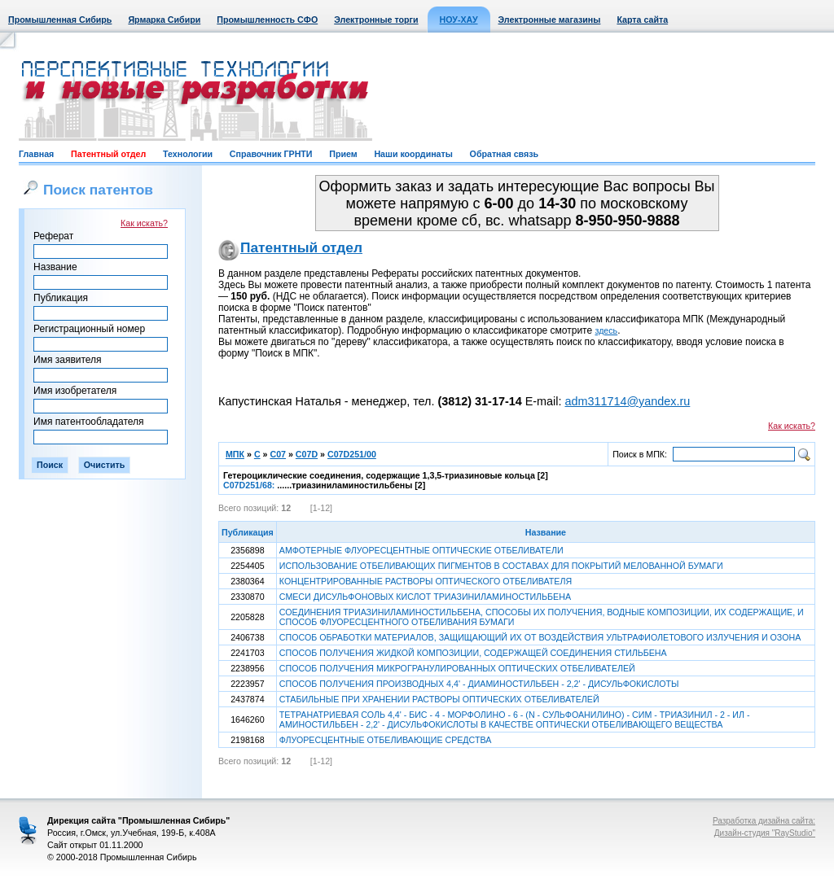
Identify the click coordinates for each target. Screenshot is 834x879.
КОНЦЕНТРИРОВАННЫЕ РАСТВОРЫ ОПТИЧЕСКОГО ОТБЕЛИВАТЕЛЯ (425, 581)
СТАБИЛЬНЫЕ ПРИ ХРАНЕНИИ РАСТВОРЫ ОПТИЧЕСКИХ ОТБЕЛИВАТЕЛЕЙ (439, 699)
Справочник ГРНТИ (271, 154)
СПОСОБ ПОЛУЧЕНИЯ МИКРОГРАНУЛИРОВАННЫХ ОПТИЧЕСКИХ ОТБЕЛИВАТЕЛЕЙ (457, 668)
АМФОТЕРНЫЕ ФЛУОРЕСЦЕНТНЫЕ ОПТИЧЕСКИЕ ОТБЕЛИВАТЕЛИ (421, 550)
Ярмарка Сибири (164, 19)
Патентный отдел (108, 154)
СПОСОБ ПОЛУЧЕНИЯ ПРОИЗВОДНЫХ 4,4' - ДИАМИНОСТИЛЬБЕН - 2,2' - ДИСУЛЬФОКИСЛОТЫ (479, 684)
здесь (606, 330)
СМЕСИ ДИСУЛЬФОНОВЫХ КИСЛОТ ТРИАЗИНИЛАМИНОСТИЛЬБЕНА (425, 596)
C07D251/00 (351, 454)
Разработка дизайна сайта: (764, 820)
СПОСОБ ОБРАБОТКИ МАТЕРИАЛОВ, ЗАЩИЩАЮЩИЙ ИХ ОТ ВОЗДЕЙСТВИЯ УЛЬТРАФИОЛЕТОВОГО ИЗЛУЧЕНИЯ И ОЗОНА (540, 637)
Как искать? (144, 223)
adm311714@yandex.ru (627, 401)
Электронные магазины (549, 19)
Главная (36, 154)
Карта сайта (642, 19)
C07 (278, 454)
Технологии (188, 154)
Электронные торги (376, 19)
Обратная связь (504, 154)
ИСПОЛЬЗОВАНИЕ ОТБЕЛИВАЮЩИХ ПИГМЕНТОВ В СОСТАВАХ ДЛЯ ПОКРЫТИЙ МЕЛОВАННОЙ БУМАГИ (501, 566)
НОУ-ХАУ (459, 19)
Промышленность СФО (267, 19)
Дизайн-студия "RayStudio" (764, 833)
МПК (235, 454)
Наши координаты (413, 154)
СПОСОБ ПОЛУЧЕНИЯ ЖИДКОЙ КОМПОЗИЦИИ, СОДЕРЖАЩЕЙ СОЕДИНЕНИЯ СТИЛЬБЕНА (473, 653)
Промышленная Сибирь (60, 19)
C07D (307, 454)
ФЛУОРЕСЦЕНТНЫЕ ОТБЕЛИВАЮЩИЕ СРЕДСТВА (385, 740)
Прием (343, 154)
